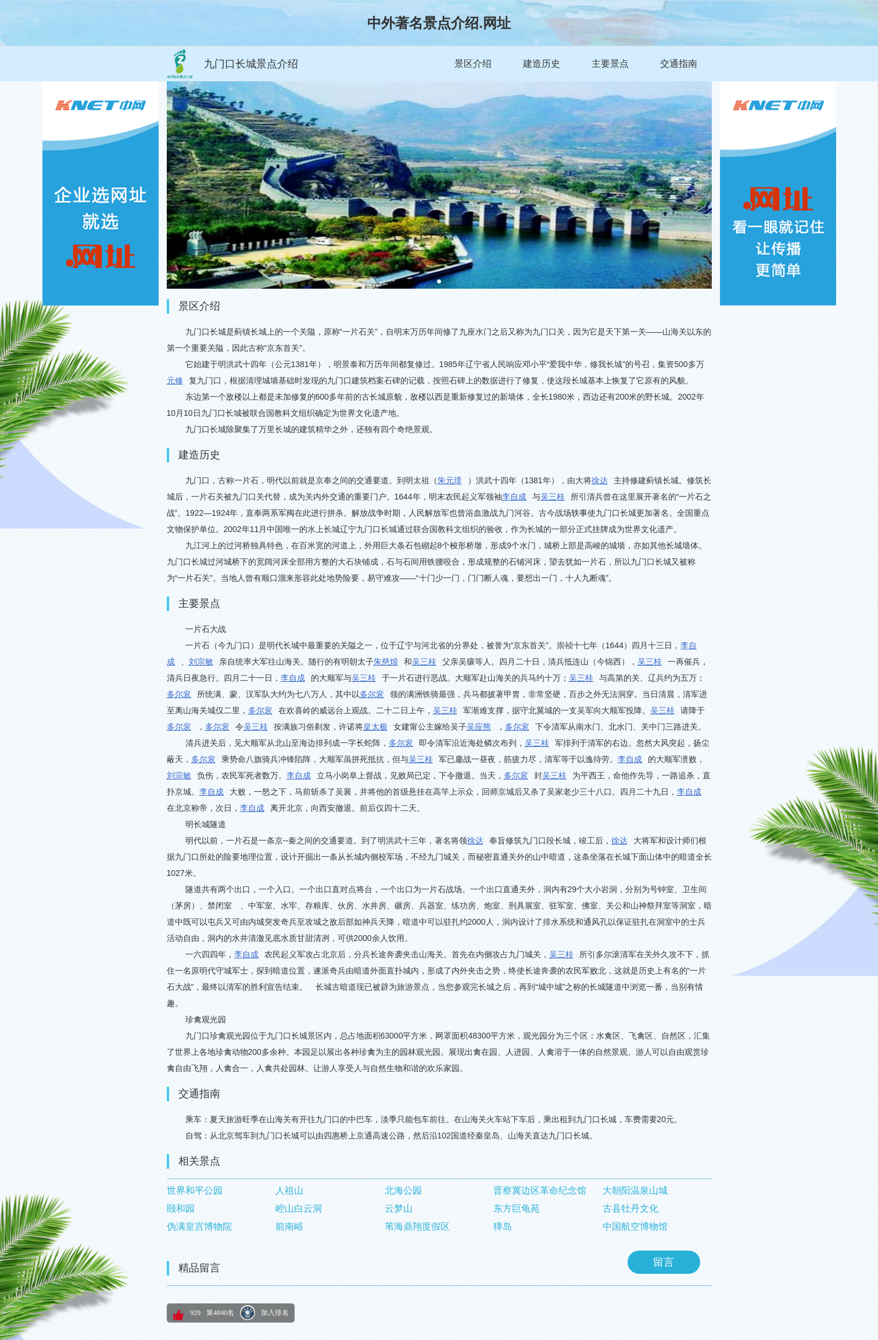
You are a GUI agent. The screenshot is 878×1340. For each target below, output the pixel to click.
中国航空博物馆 (635, 1226)
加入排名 (275, 1313)
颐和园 (181, 1208)
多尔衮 (179, 694)
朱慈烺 (386, 661)
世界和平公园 (195, 1190)
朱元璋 (450, 480)
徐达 (600, 480)
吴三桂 (552, 496)
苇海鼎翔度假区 (417, 1226)
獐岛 (502, 1226)
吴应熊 (479, 726)
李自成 (514, 496)
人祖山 (289, 1190)
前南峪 (289, 1226)
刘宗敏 (201, 661)
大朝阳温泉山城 (635, 1190)
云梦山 (399, 1208)
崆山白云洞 (298, 1208)
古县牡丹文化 (630, 1208)
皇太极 (375, 726)
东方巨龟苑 (516, 1208)
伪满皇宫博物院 (199, 1226)
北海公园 (403, 1190)
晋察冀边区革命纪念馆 (539, 1190)
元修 (175, 380)
